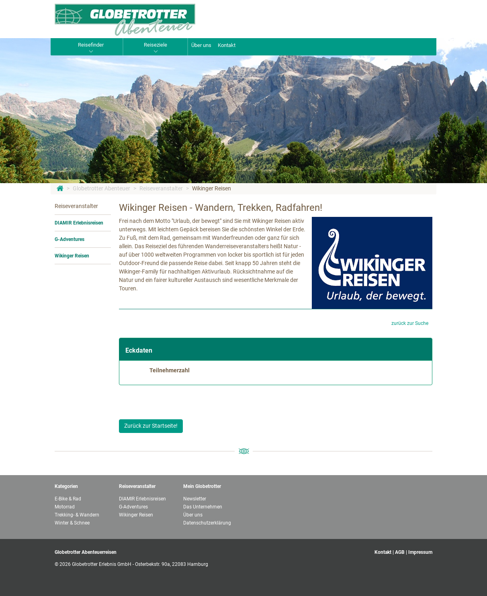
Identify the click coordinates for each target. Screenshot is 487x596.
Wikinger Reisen (211, 188)
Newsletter (194, 499)
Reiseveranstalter (161, 188)
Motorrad (65, 507)
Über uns (201, 45)
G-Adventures (69, 239)
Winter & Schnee (72, 523)
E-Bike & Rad (68, 499)
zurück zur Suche (409, 323)
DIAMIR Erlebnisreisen (79, 223)
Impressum (420, 552)
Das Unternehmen (202, 507)
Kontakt (226, 45)
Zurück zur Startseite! (151, 426)
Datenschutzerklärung (207, 523)
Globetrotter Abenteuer (101, 188)
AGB (400, 552)
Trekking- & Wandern (77, 515)
